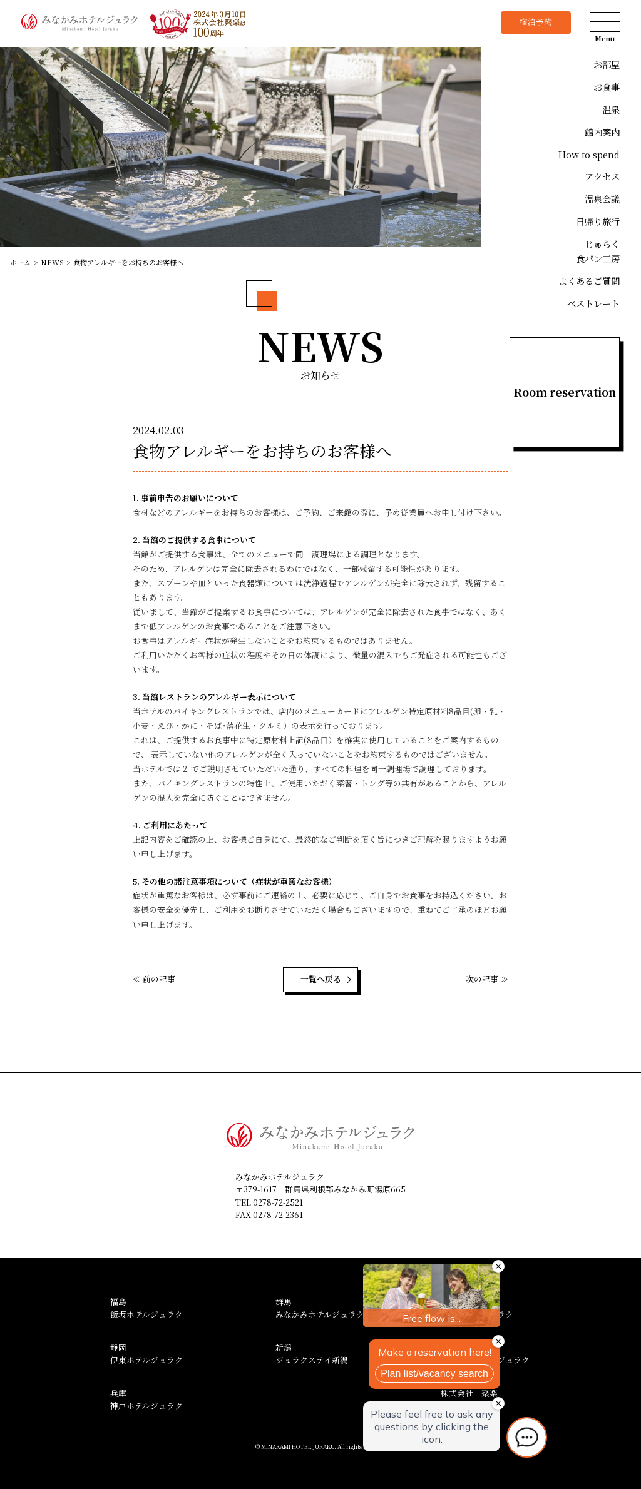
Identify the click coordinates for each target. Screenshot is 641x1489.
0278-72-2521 (278, 1202)
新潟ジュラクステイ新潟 (311, 1353)
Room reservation (565, 392)
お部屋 (606, 64)
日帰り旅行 (598, 221)
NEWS (52, 262)
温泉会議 (602, 198)
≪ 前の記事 (154, 979)
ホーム (20, 262)
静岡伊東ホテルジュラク (146, 1353)
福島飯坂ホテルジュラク (146, 1308)
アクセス (602, 176)
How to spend (589, 154)
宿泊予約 (536, 22)
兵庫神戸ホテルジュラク (146, 1399)
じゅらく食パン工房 (598, 251)
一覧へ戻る (320, 979)
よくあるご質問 (589, 280)
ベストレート (593, 303)
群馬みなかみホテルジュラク (319, 1308)
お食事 (606, 86)
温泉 (611, 109)
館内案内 (602, 131)
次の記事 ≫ (487, 979)
